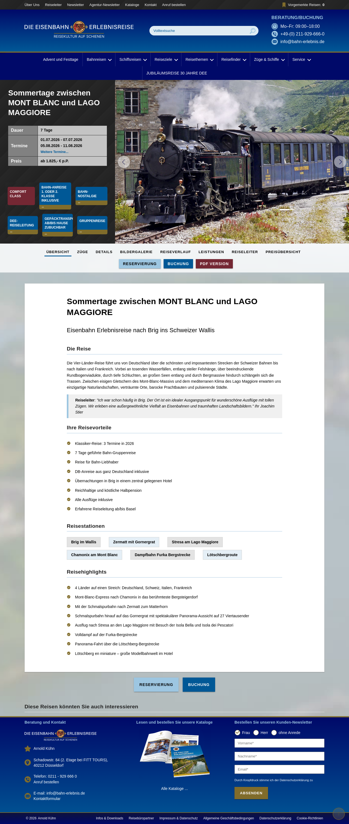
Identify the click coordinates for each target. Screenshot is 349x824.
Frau (246, 732)
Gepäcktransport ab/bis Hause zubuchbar (58, 223)
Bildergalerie (136, 252)
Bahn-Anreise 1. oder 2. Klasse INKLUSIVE (54, 193)
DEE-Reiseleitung (22, 223)
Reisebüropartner (141, 818)
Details (104, 252)
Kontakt (151, 5)
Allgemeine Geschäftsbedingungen (228, 818)
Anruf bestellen (174, 5)
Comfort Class (18, 194)
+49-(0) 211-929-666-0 (302, 34)
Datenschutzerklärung (275, 818)
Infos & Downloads (109, 818)
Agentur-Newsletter (104, 5)
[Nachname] (279, 756)
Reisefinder (233, 59)
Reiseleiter (53, 5)
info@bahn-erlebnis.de (302, 41)
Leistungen (211, 252)
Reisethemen (199, 59)
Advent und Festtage (60, 59)
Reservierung (140, 264)
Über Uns (32, 5)
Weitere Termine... (54, 152)
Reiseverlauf (175, 252)
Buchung (178, 264)
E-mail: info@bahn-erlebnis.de (59, 793)
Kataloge (132, 5)
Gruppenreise (92, 221)
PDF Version (214, 264)
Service (301, 59)
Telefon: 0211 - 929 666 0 (55, 776)
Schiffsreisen (132, 59)
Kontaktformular (47, 798)
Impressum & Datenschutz (179, 818)
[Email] (279, 769)
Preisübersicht (283, 252)
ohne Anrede (289, 732)
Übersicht (58, 252)
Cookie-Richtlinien (310, 818)
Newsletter (75, 5)
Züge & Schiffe (269, 59)
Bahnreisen (99, 59)
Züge (82, 252)
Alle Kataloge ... (174, 788)
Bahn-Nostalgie (87, 194)
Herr (264, 732)
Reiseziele (166, 59)
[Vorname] (279, 743)
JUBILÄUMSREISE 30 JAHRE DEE (176, 73)
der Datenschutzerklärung (292, 780)
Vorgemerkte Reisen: (302, 4)
